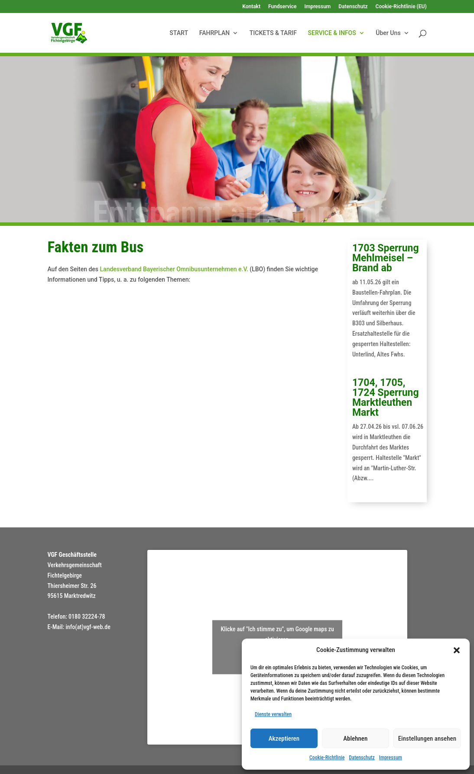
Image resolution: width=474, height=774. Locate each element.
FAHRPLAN (214, 33)
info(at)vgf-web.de (87, 626)
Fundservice (282, 7)
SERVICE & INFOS (332, 33)
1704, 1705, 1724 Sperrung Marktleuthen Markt (385, 397)
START (178, 33)
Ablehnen (355, 738)
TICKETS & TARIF (273, 33)
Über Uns (388, 33)
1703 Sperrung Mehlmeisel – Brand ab (385, 258)
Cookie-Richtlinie (326, 758)
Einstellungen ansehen (427, 738)
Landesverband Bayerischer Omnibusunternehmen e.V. (174, 269)
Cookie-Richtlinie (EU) (401, 7)
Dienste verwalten (273, 714)
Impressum (390, 758)
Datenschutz (361, 758)
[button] (456, 650)
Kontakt (251, 7)
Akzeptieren (284, 738)
